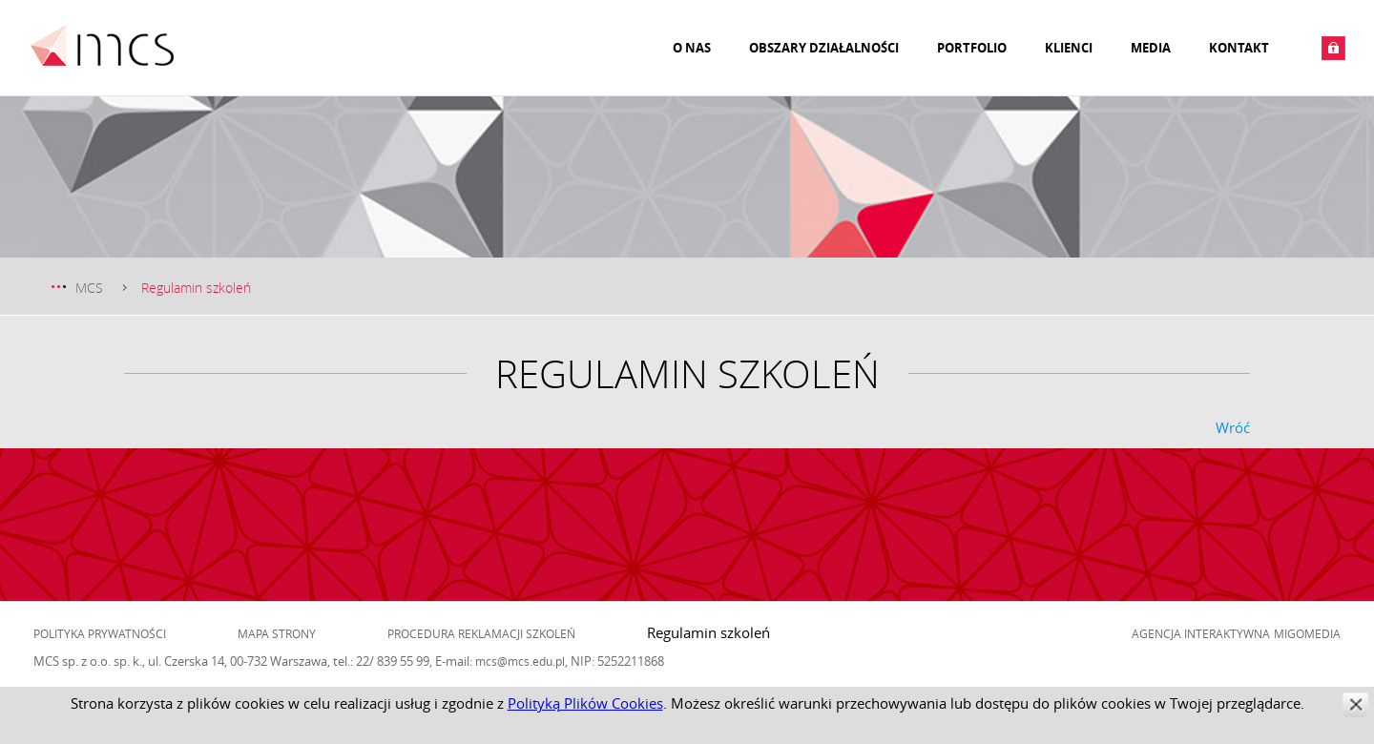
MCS (89, 288)
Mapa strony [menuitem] (277, 633)
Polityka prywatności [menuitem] (99, 633)
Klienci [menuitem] (1069, 47)
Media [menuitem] (1151, 47)
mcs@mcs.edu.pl (520, 661)
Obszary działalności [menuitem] (824, 47)
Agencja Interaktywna (1201, 633)
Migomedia (1307, 633)
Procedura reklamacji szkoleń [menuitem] (481, 633)
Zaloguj (1333, 48)
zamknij (1355, 704)
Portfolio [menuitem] (972, 47)
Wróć (1233, 427)
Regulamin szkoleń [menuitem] (708, 632)
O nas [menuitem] (692, 47)
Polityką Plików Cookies (585, 703)
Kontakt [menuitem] (1239, 47)
